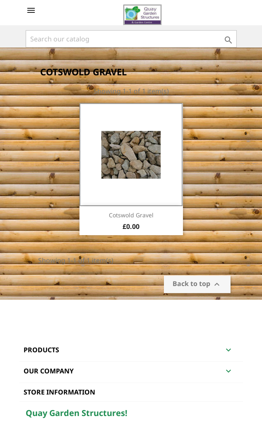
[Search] (131, 39)
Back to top (197, 284)
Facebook (33, 310)
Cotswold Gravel (131, 215)
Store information (59, 392)
